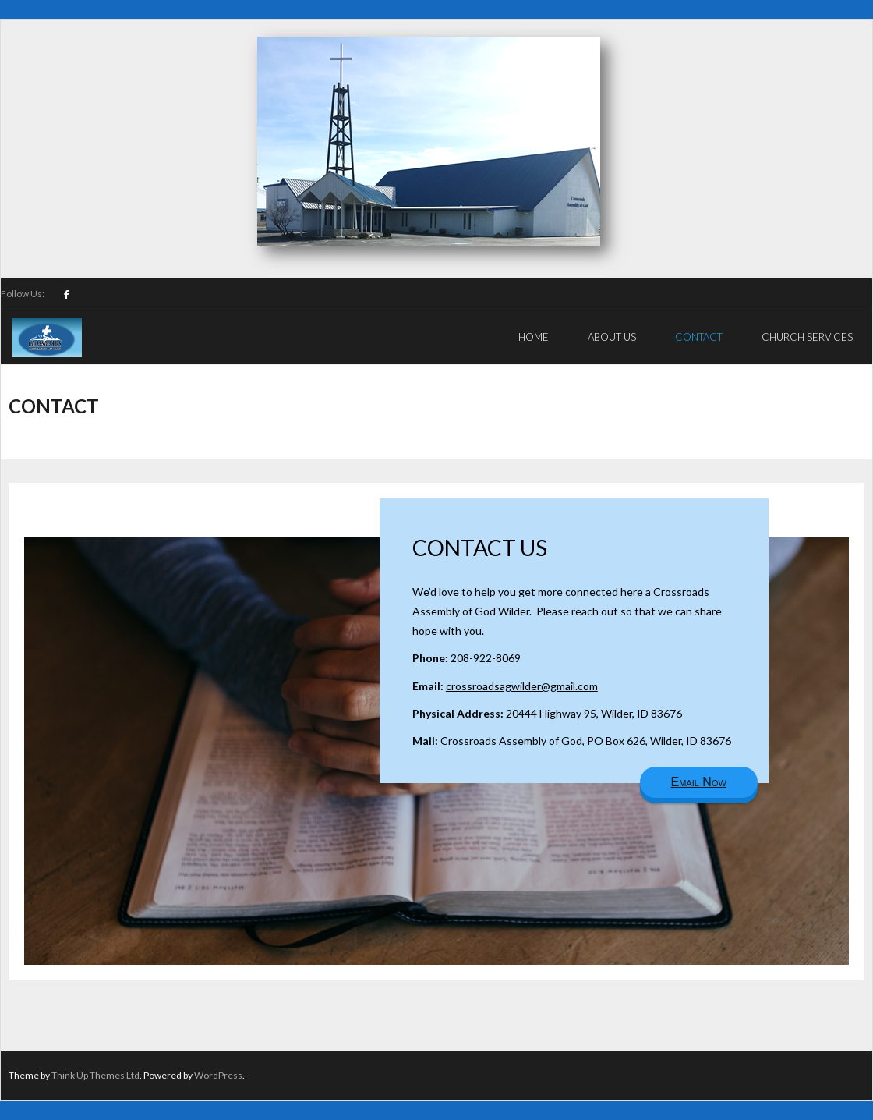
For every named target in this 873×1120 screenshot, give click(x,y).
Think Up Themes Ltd (95, 1075)
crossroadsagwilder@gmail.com (522, 686)
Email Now (698, 782)
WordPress (218, 1075)
